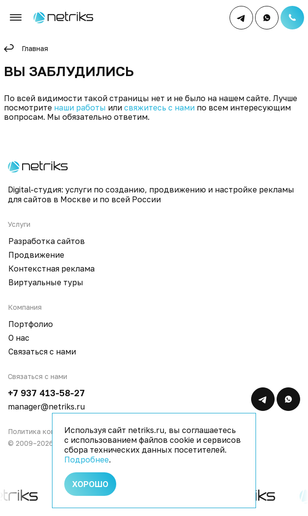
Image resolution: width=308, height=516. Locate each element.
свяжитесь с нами (159, 107)
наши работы (80, 107)
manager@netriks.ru (46, 406)
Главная (35, 48)
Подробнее (86, 459)
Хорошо (90, 484)
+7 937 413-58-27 (46, 392)
